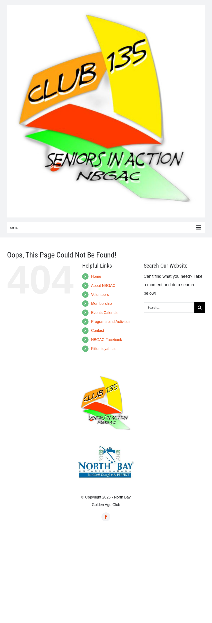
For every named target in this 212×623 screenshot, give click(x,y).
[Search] (199, 307)
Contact (97, 331)
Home (96, 276)
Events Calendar (105, 313)
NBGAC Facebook (106, 340)
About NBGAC (103, 286)
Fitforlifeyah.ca (103, 349)
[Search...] (169, 307)
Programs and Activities (110, 322)
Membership (101, 303)
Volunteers (100, 295)
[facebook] (105, 516)
